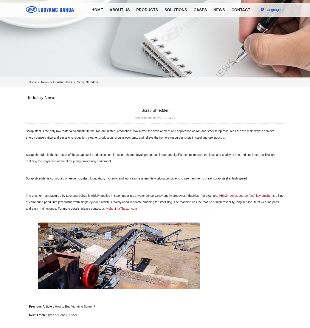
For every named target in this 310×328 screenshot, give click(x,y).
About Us (120, 10)
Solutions (175, 10)
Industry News (62, 82)
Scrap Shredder (87, 82)
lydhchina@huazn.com (121, 208)
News (219, 10)
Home (97, 10)
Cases (200, 10)
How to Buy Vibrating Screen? (75, 306)
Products (147, 10)
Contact (240, 10)
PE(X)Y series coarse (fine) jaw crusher (245, 195)
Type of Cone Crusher (62, 315)
